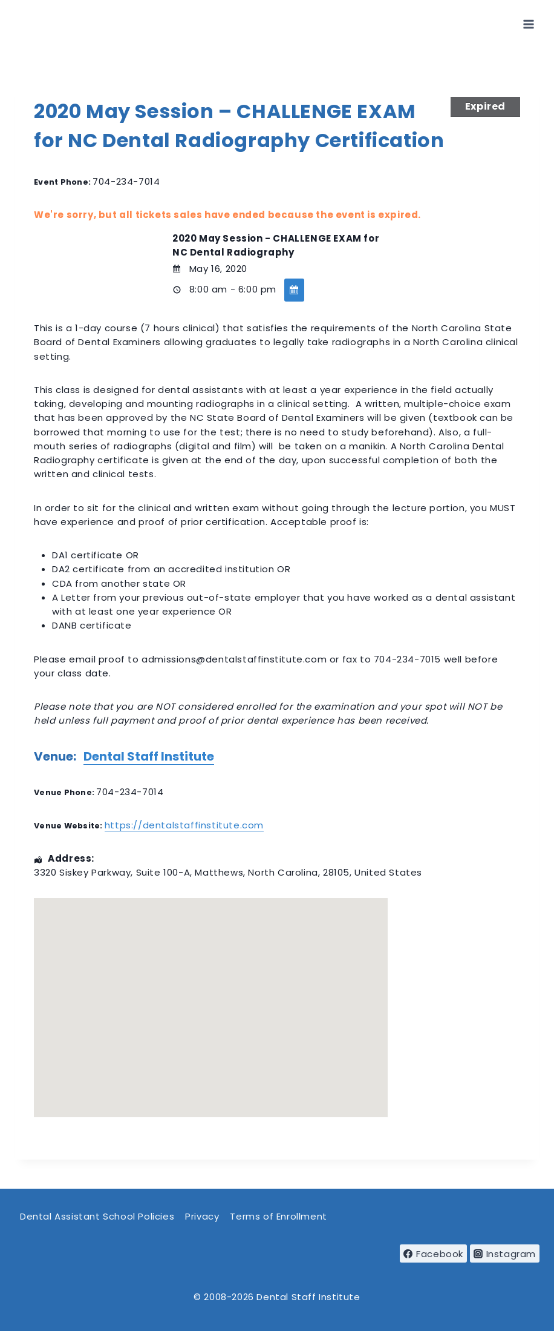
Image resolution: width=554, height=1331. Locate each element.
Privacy (202, 1216)
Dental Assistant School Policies (97, 1216)
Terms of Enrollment (278, 1216)
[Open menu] (528, 24)
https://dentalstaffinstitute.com (184, 825)
